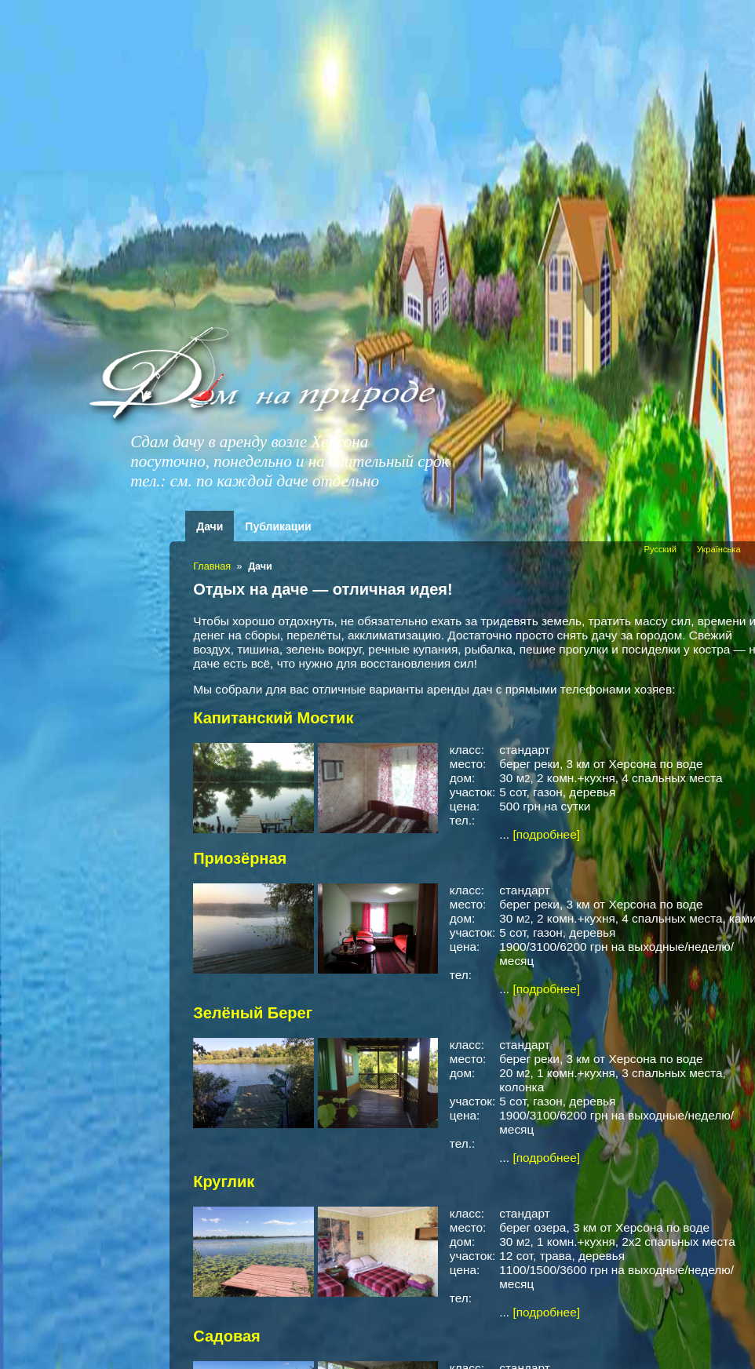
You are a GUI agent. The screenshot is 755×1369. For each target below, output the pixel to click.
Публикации (278, 526)
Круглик (223, 1181)
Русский (660, 549)
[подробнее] (546, 834)
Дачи (209, 526)
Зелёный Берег (252, 1012)
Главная (212, 566)
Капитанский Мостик (273, 717)
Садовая (227, 1336)
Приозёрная (239, 858)
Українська (719, 549)
